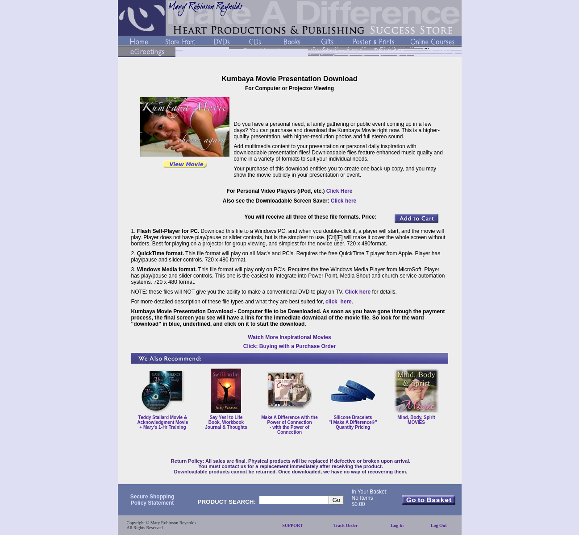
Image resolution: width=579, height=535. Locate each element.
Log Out (439, 525)
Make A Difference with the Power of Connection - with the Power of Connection (289, 425)
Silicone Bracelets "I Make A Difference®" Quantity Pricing (353, 422)
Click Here (339, 191)
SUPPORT (292, 525)
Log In (397, 525)
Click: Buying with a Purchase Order (289, 346)
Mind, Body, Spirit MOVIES (416, 420)
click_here (338, 302)
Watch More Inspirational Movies (289, 337)
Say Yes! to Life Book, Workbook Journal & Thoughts (226, 422)
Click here (343, 201)
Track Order (345, 525)
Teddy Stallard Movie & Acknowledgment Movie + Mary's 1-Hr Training (162, 422)
